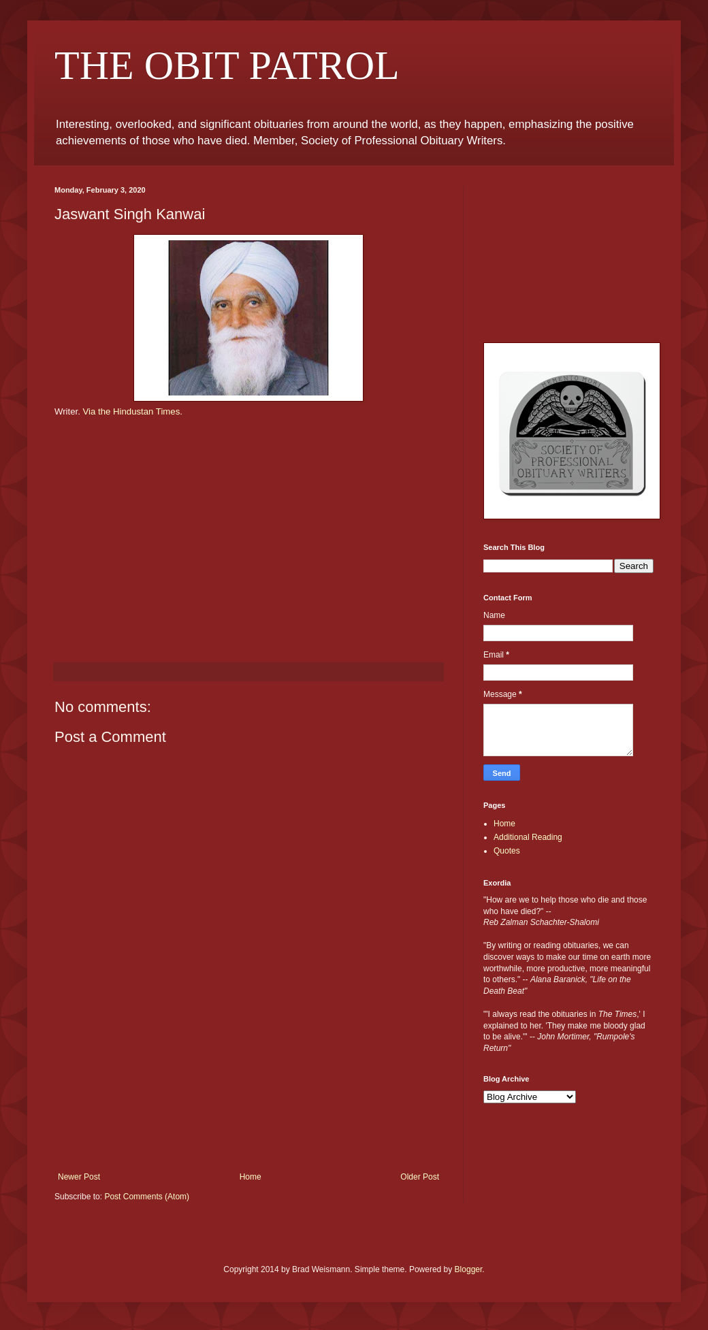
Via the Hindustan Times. (132, 411)
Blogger (469, 1269)
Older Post (419, 1177)
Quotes (507, 851)
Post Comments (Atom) (146, 1196)
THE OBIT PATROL (227, 65)
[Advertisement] (248, 1104)
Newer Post (79, 1177)
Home (250, 1177)
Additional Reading (528, 837)
